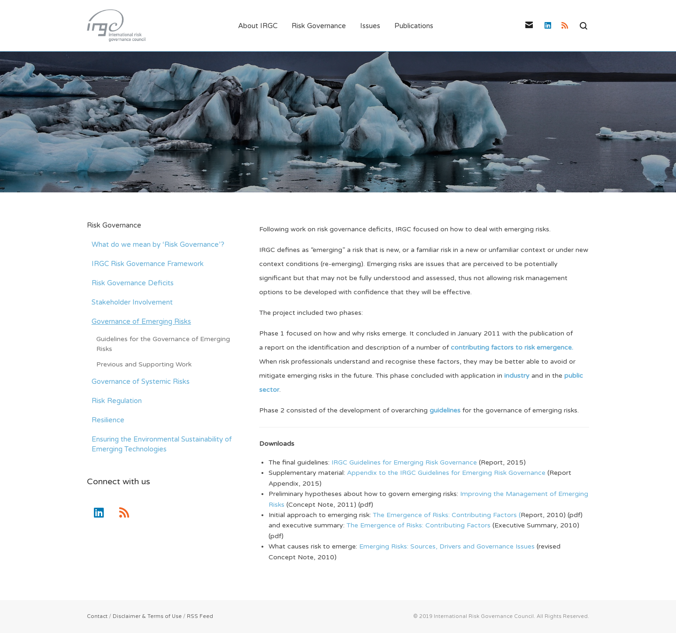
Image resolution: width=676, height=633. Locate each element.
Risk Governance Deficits (133, 283)
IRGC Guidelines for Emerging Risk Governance (405, 462)
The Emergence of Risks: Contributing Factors (419, 525)
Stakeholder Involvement (132, 302)
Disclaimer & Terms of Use (147, 616)
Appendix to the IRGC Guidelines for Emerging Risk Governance (447, 473)
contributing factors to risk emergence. (512, 347)
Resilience (108, 420)
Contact (97, 616)
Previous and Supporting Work (144, 364)
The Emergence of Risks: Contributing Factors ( (447, 515)
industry (517, 376)
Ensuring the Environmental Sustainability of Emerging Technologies (162, 444)
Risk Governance (114, 225)
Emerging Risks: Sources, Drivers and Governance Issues (447, 546)
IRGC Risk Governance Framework (148, 263)
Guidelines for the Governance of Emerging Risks (163, 344)
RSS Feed (200, 616)
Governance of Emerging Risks (141, 321)
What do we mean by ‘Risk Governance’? (158, 244)
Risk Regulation (117, 401)
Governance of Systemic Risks (141, 381)
